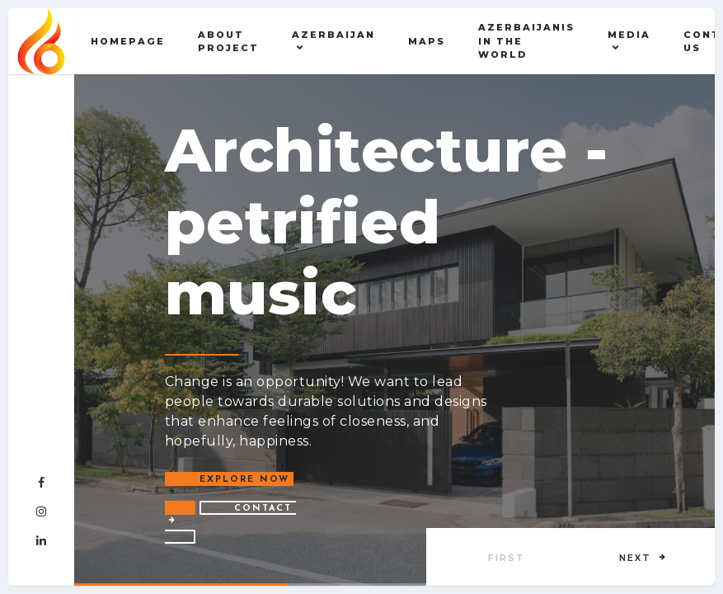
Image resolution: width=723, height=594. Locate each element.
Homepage (128, 41)
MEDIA (629, 34)
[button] (642, 557)
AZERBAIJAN (333, 34)
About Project (228, 41)
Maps (426, 41)
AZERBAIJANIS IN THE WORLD (526, 40)
